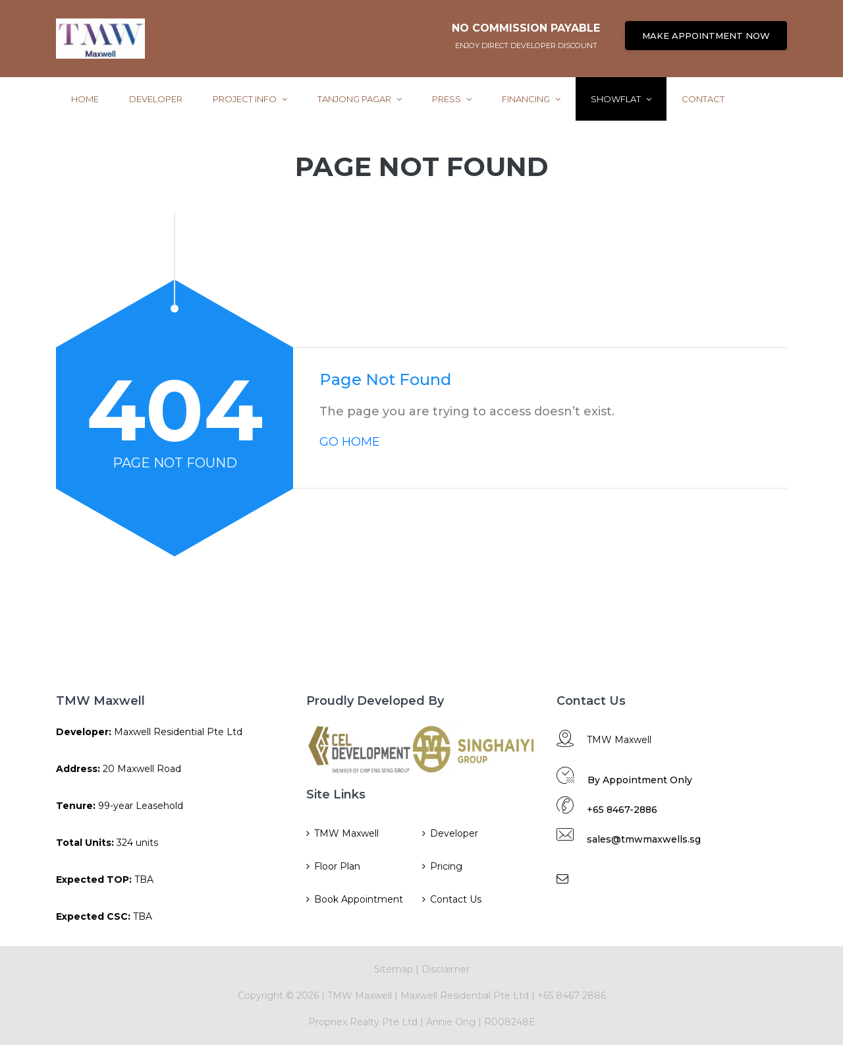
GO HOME (349, 441)
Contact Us (455, 899)
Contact (703, 99)
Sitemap (393, 969)
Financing (531, 99)
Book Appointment (358, 899)
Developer (155, 99)
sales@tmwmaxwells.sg (644, 839)
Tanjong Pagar (359, 99)
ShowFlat (621, 99)
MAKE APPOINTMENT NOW (706, 35)
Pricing (446, 866)
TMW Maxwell (346, 833)
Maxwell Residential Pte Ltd (464, 995)
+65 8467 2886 (571, 995)
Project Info (250, 99)
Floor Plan (337, 866)
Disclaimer (446, 969)
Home (85, 99)
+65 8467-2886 (622, 810)
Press (452, 99)
